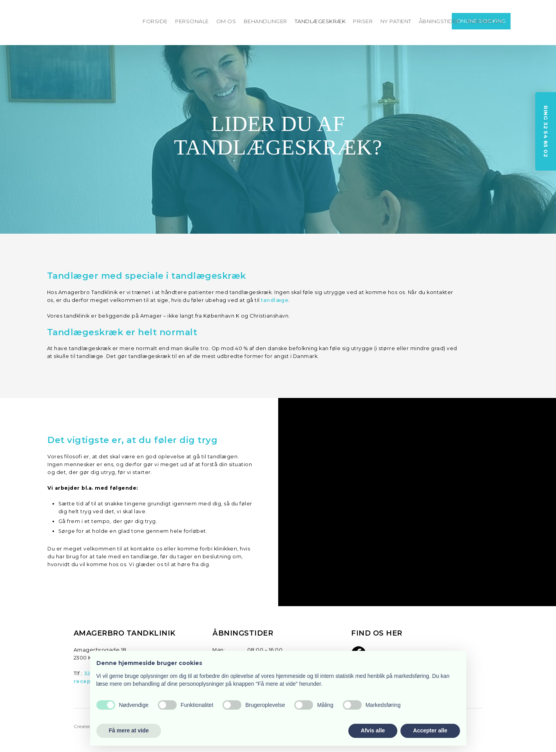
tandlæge (274, 300)
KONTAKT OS (485, 21)
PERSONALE (192, 21)
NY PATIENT (395, 21)
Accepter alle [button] (430, 730)
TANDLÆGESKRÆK (320, 21)
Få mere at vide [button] (129, 730)
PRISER (363, 21)
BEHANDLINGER (265, 21)
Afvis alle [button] (373, 730)
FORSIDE (155, 21)
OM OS (226, 21)
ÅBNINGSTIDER (439, 21)
